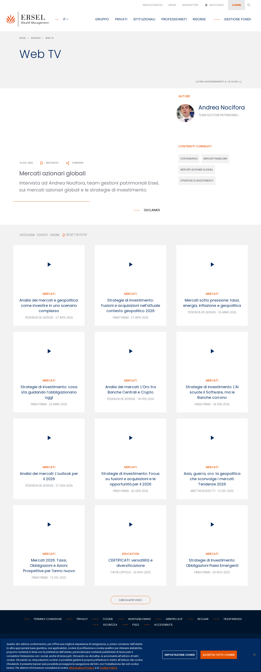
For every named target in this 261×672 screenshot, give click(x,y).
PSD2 (135, 626)
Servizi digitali (153, 5)
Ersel (22, 39)
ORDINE (55, 236)
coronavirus (188, 159)
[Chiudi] (254, 654)
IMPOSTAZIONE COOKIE (180, 654)
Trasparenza (232, 620)
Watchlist (214, 5)
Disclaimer (152, 211)
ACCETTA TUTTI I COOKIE (219, 654)
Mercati (49, 295)
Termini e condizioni (48, 620)
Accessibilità (163, 626)
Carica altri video (130, 601)
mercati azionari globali (196, 170)
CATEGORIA (27, 236)
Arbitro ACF (174, 620)
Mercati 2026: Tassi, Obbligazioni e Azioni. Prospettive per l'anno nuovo (49, 567)
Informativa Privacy (81, 667)
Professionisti (174, 19)
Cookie (108, 620)
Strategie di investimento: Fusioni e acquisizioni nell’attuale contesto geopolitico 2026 (130, 307)
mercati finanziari (215, 159)
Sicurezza (110, 626)
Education (130, 555)
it (64, 19)
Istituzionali (144, 19)
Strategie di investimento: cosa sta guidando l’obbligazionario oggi (49, 393)
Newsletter (190, 5)
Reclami (203, 620)
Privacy (82, 620)
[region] (130, 655)
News (172, 5)
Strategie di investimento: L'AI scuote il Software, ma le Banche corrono (212, 393)
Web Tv (49, 39)
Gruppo (102, 19)
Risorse (199, 19)
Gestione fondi (237, 19)
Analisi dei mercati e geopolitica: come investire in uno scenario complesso (49, 307)
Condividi (74, 164)
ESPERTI (42, 236)
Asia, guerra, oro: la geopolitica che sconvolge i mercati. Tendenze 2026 (212, 480)
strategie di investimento (196, 181)
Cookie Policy (108, 667)
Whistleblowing (139, 620)
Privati (121, 19)
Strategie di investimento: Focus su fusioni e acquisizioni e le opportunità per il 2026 (130, 480)
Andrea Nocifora (221, 109)
